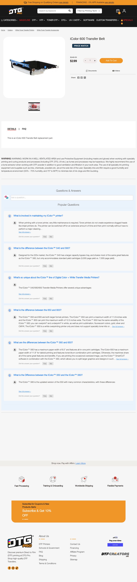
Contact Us (75, 544)
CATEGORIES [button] (8, 20)
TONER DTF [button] (52, 20)
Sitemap (73, 560)
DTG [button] (63, 20)
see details (63, 2)
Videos (117, 71)
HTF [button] (41, 20)
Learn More (81, 463)
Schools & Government (49, 548)
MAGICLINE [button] (24, 20)
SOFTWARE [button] (88, 20)
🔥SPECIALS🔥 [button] (127, 21)
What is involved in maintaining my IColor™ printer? (38, 216)
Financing (74, 548)
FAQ (24, 129)
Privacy (73, 556)
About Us (44, 536)
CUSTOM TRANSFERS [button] (106, 20)
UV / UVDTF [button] (74, 20)
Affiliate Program (77, 552)
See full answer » (25, 232)
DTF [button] (34, 20)
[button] (44, 236)
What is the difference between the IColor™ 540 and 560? (42, 248)
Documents (92, 71)
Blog (41, 556)
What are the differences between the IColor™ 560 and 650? (43, 343)
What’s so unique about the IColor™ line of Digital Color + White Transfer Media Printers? (56, 278)
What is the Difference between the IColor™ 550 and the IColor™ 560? (48, 375)
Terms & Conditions (47, 563)
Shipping (43, 560)
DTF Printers (44, 544)
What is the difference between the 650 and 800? (37, 310)
